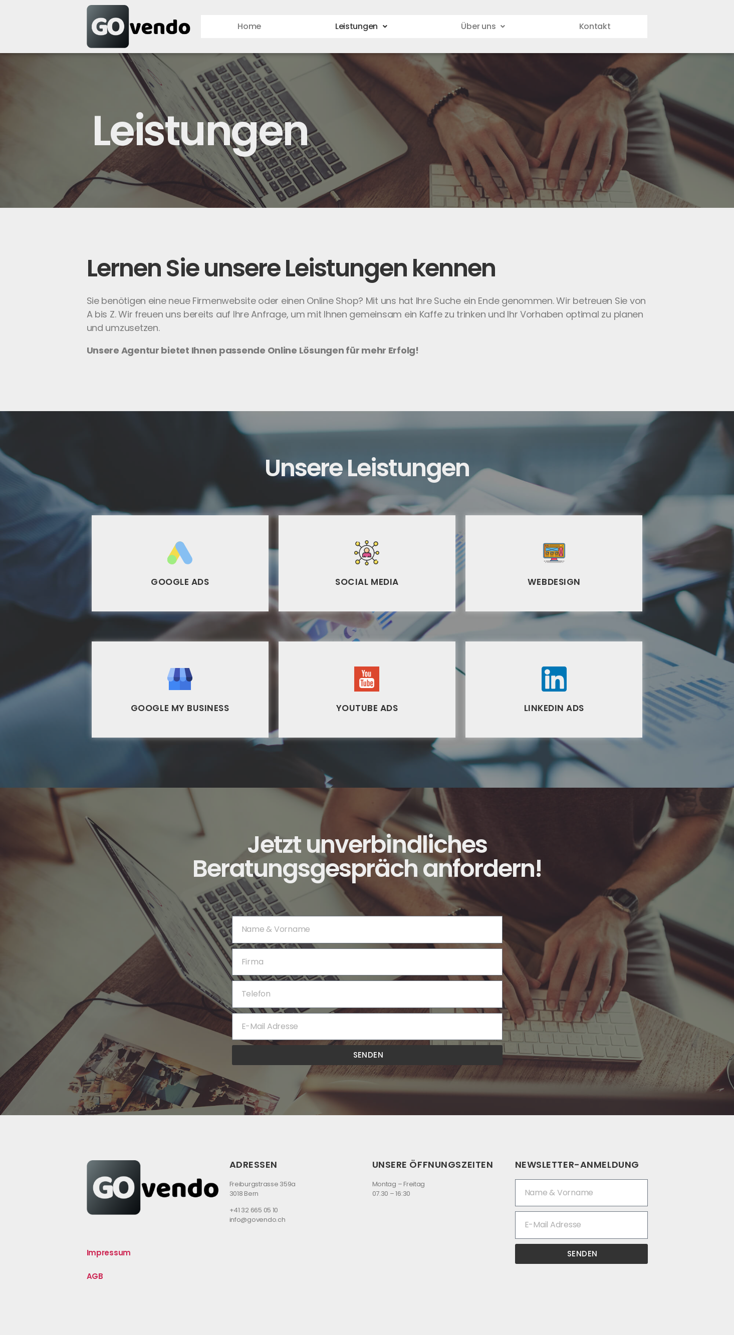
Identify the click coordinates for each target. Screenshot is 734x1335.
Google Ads (180, 581)
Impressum (109, 1252)
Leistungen (361, 26)
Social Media (367, 581)
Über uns (483, 26)
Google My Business (180, 708)
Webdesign (554, 581)
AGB (95, 1276)
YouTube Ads (367, 708)
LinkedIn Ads (554, 708)
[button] (361, 26)
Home (249, 26)
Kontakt (595, 26)
